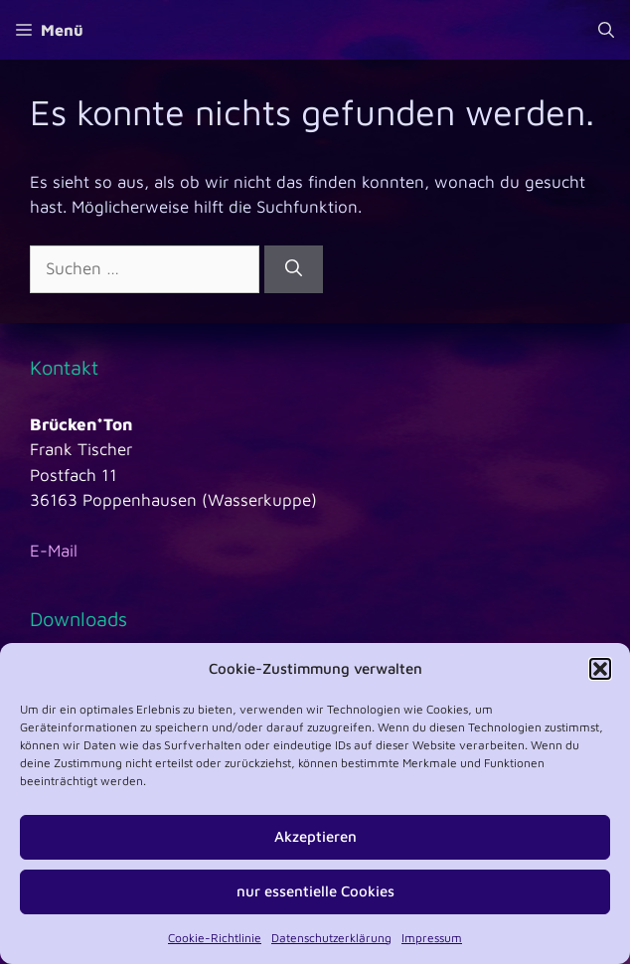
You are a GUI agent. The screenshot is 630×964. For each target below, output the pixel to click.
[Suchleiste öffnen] (606, 30)
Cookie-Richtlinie (214, 937)
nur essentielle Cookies (315, 891)
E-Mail (54, 551)
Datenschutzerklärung (331, 937)
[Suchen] (293, 269)
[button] (600, 669)
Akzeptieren (315, 836)
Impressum (431, 937)
